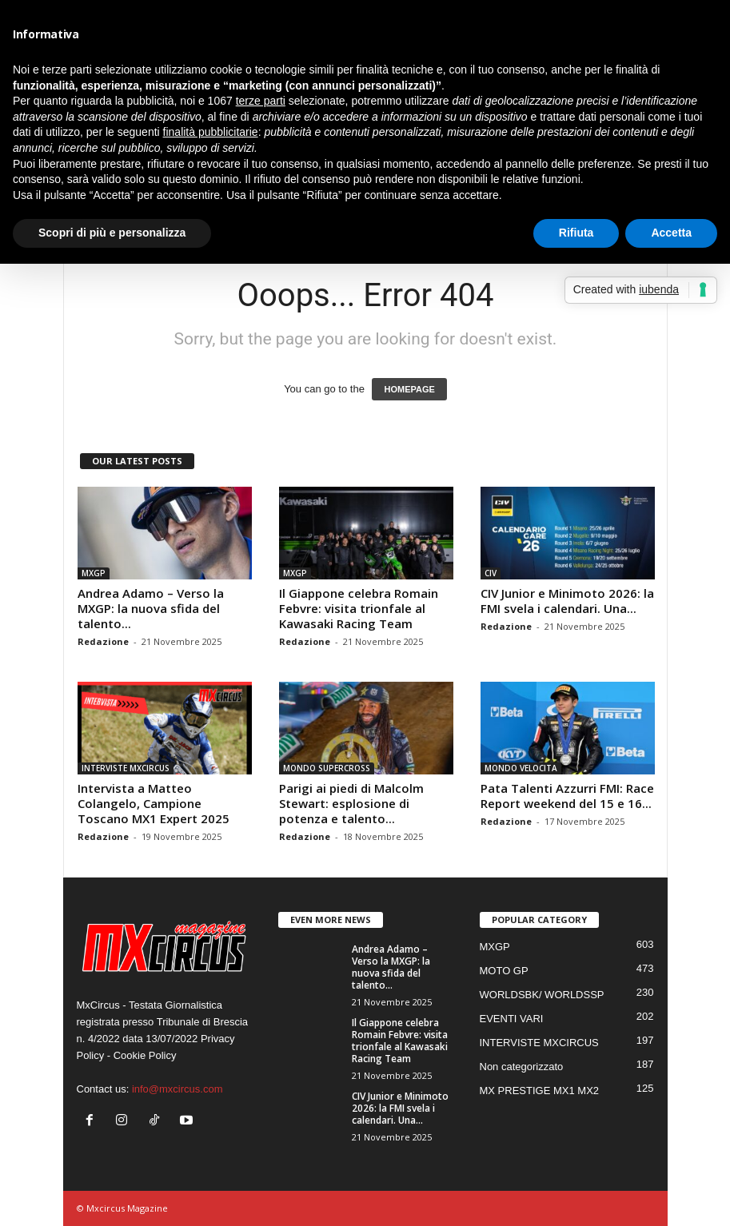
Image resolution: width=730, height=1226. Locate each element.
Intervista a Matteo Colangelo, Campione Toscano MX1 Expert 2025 (153, 803)
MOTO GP (504, 971)
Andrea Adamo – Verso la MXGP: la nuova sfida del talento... (151, 608)
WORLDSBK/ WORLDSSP (542, 995)
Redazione (103, 641)
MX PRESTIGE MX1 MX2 (540, 1091)
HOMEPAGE (409, 389)
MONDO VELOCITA (521, 768)
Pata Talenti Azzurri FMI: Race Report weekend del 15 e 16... (567, 795)
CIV (491, 573)
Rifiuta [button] (576, 232)
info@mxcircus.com (177, 1089)
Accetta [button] (671, 232)
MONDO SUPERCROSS (326, 768)
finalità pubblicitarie (210, 131)
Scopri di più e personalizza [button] (111, 232)
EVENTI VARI (512, 1019)
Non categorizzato (522, 1067)
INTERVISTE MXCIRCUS (126, 768)
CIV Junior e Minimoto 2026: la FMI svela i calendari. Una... (567, 600)
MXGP (94, 573)
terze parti (260, 100)
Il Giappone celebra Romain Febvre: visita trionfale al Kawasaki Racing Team (358, 608)
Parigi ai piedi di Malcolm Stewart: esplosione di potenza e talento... (351, 803)
